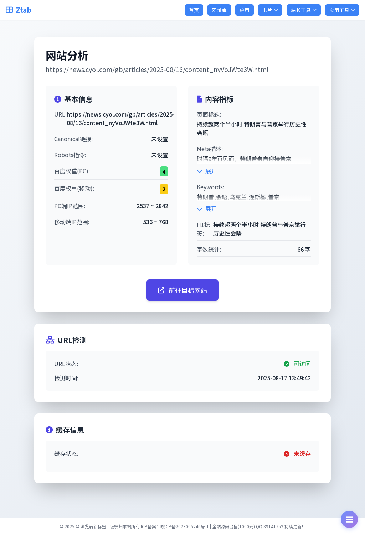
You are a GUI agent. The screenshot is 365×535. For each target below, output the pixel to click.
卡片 (270, 10)
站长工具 (304, 10)
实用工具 (342, 10)
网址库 (219, 10)
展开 (207, 170)
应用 (245, 10)
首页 (194, 10)
